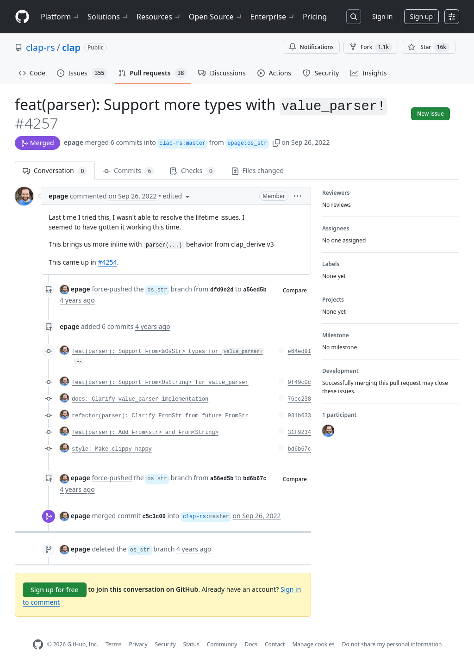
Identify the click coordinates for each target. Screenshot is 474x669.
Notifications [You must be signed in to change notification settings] (311, 47)
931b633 (299, 416)
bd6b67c (299, 449)
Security (165, 644)
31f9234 (299, 432)
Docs (250, 644)
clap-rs (40, 47)
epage (73, 142)
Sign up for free (55, 589)
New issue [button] (430, 114)
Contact (275, 644)
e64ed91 (299, 351)
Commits (128, 171)
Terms (114, 644)
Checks (192, 171)
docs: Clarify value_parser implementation (140, 399)
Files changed (257, 170)
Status (191, 644)
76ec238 (299, 399)
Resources (159, 17)
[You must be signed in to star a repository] (428, 47)
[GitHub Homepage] (38, 644)
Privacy (138, 644)
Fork (370, 47)
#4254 (107, 262)
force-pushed (112, 289)
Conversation (55, 171)
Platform (60, 17)
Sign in (382, 16)
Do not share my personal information (392, 644)
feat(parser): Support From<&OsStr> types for (168, 351)
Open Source (216, 17)
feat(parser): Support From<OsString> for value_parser (160, 382)
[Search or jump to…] (354, 17)
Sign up (421, 16)
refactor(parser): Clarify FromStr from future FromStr (160, 416)
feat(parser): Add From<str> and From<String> (145, 432)
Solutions (108, 17)
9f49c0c (299, 382)
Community (222, 644)
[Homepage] (22, 17)
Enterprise (272, 17)
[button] (276, 142)
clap (71, 47)
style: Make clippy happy (112, 449)
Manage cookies (313, 644)
